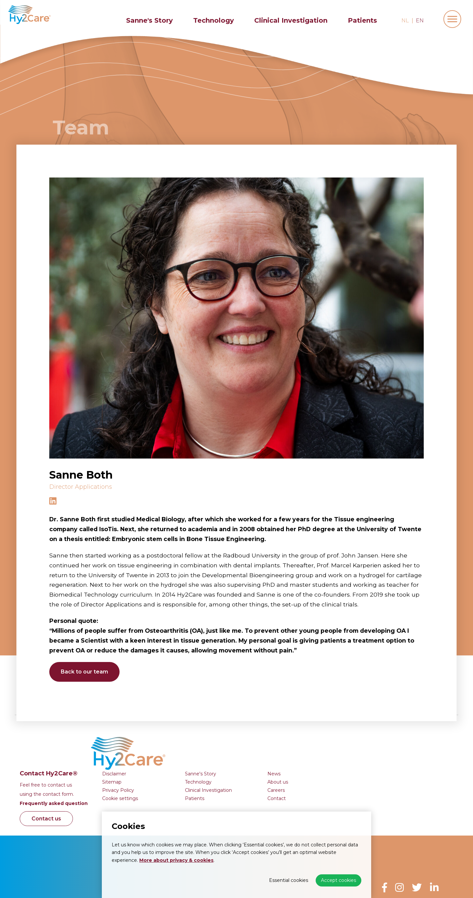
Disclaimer (224, 732)
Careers (386, 749)
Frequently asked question (164, 762)
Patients (362, 20)
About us (387, 741)
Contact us (158, 777)
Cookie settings (230, 757)
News (384, 732)
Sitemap (222, 741)
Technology (213, 20)
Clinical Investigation (290, 20)
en (420, 20)
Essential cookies (288, 880)
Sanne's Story (149, 20)
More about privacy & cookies (176, 860)
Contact (386, 757)
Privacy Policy (228, 749)
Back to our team (86, 672)
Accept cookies (338, 880)
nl (405, 20)
